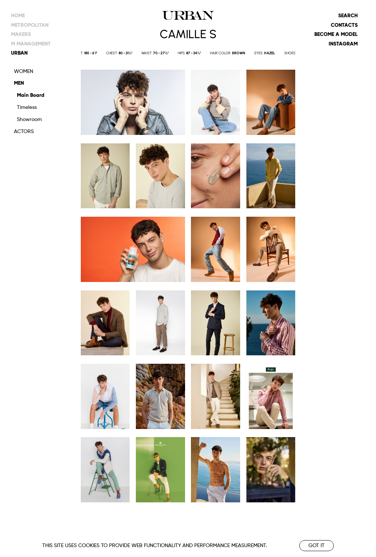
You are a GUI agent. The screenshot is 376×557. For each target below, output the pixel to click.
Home (18, 15)
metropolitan (29, 25)
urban (19, 53)
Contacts (344, 25)
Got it (316, 545)
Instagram (343, 44)
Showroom (29, 119)
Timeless (27, 107)
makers (21, 34)
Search (348, 15)
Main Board (30, 95)
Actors (24, 131)
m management (31, 44)
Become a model (336, 34)
